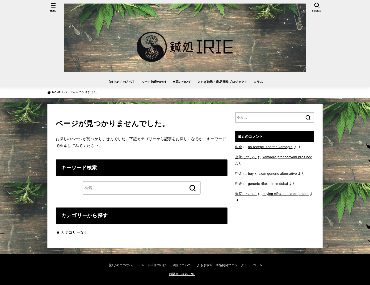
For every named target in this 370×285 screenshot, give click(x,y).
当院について (181, 82)
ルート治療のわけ (153, 82)
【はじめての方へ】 (121, 82)
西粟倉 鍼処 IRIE (182, 274)
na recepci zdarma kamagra (270, 147)
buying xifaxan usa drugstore (285, 194)
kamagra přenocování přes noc (287, 157)
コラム (258, 82)
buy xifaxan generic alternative (272, 173)
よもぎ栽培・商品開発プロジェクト (222, 82)
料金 (238, 147)
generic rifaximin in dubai (268, 184)
